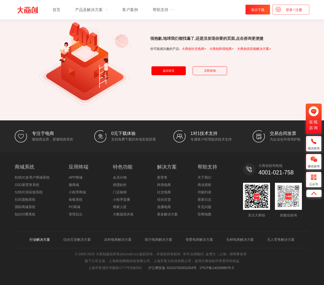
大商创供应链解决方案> (254, 49)
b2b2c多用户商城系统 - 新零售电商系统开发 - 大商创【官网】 (27, 10)
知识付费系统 (25, 214)
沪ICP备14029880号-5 (217, 268)
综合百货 (164, 199)
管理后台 (75, 214)
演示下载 (258, 10)
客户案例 (130, 10)
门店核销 (120, 192)
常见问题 (204, 207)
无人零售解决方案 (281, 240)
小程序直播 (121, 199)
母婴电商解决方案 (199, 240)
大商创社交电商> (194, 49)
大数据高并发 (123, 214)
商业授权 (204, 185)
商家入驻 (120, 207)
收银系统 (75, 199)
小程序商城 (77, 192)
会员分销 (120, 177)
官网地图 (204, 214)
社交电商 (164, 192)
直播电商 (164, 207)
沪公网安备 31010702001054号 (172, 268)
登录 (290, 10)
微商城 (74, 185)
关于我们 (204, 177)
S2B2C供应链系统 (29, 192)
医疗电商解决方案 (158, 240)
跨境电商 (164, 185)
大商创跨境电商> (221, 49)
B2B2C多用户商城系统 (32, 177)
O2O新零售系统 (27, 185)
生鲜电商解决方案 (240, 240)
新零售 (162, 177)
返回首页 (169, 70)
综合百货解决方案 (77, 240)
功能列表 (204, 192)
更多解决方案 (167, 214)
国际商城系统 (25, 207)
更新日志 (204, 199)
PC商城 (74, 207)
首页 (56, 10)
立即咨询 (210, 70)
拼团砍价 (120, 185)
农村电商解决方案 (118, 240)
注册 (298, 10)
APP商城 (75, 177)
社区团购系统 (25, 199)
